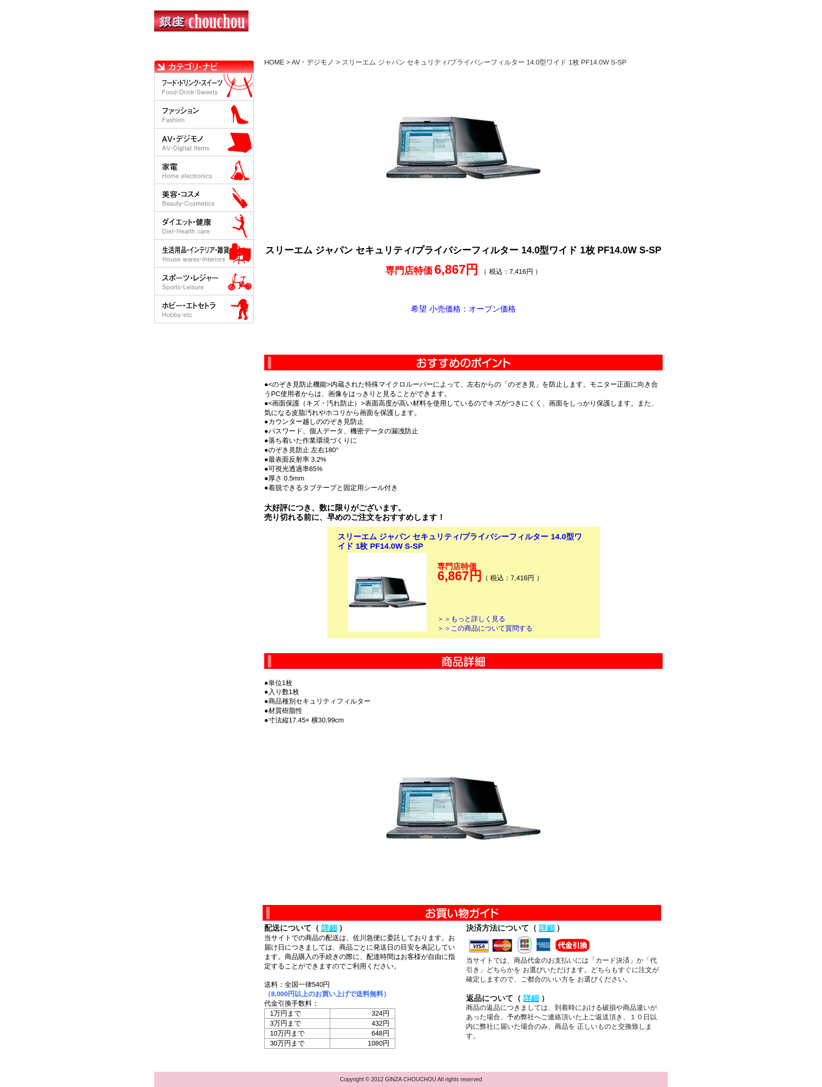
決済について (335, 50)
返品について (473, 50)
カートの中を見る (613, 50)
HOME (200, 50)
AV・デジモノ (312, 62)
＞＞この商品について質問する (485, 628)
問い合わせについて (542, 50)
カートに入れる (463, 334)
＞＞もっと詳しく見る (471, 619)
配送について (404, 50)
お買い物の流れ (263, 50)
